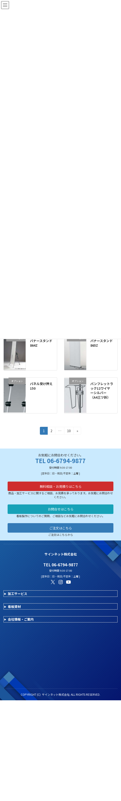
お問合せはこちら (61, 509)
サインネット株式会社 (56, 694)
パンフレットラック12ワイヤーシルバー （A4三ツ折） (101, 390)
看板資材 (14, 606)
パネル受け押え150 (41, 386)
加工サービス (17, 593)
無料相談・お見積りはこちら (61, 486)
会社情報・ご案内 (21, 619)
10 (69, 431)
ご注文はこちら (60, 528)
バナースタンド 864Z (43, 343)
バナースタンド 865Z (103, 343)
